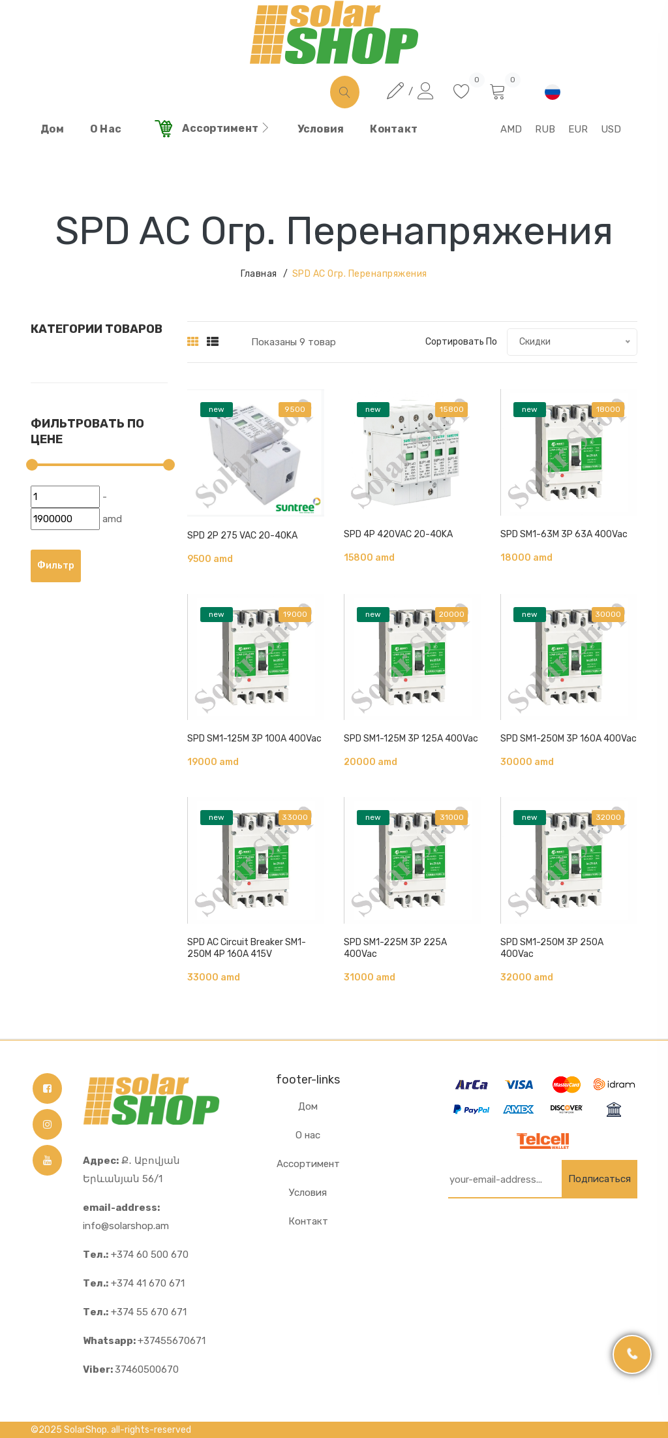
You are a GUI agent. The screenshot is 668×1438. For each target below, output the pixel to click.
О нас (308, 1135)
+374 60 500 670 (136, 1254)
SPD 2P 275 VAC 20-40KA (242, 535)
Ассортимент (308, 1164)
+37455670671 (144, 1341)
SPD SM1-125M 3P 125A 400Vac (411, 738)
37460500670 (131, 1369)
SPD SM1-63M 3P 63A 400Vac (564, 534)
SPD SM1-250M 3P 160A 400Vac (568, 738)
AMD (511, 129)
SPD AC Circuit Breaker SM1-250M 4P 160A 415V (246, 948)
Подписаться (599, 1179)
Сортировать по (461, 341)
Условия (308, 1192)
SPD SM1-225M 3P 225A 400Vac (395, 948)
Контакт (308, 1221)
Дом (308, 1106)
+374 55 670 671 (135, 1312)
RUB (545, 129)
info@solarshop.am (126, 1217)
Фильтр (55, 565)
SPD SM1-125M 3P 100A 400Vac (254, 738)
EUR (578, 129)
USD (611, 129)
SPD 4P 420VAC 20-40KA (398, 534)
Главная (259, 273)
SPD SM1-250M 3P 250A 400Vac (551, 948)
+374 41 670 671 (134, 1283)
